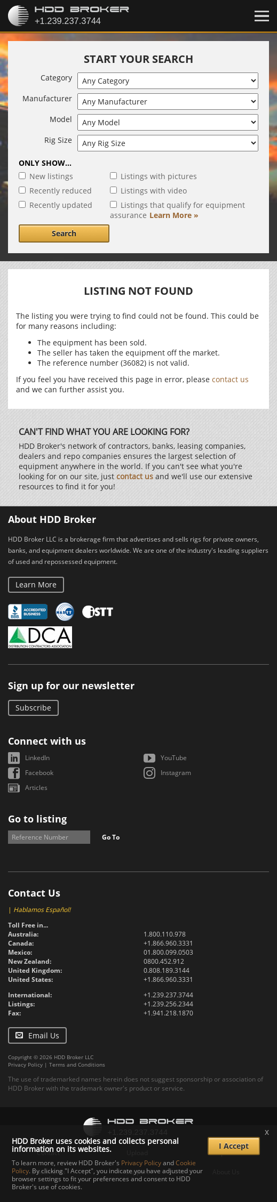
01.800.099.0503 (168, 952)
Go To (111, 837)
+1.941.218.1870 (168, 1013)
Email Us (43, 1035)
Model (61, 119)
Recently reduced (60, 190)
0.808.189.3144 (166, 970)
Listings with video (154, 190)
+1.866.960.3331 (168, 943)
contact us (230, 379)
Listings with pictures (159, 176)
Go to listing (37, 818)
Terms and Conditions (77, 1064)
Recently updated (60, 205)
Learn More (36, 584)
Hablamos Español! (41, 909)
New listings (51, 176)
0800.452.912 (164, 961)
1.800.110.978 (165, 934)
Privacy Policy (25, 1064)
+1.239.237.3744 (168, 994)
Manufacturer (47, 98)
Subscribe (33, 708)
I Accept (234, 1146)
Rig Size (58, 140)
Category (56, 77)
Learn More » (174, 215)
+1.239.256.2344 (168, 1004)
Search (64, 233)
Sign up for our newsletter (71, 685)
